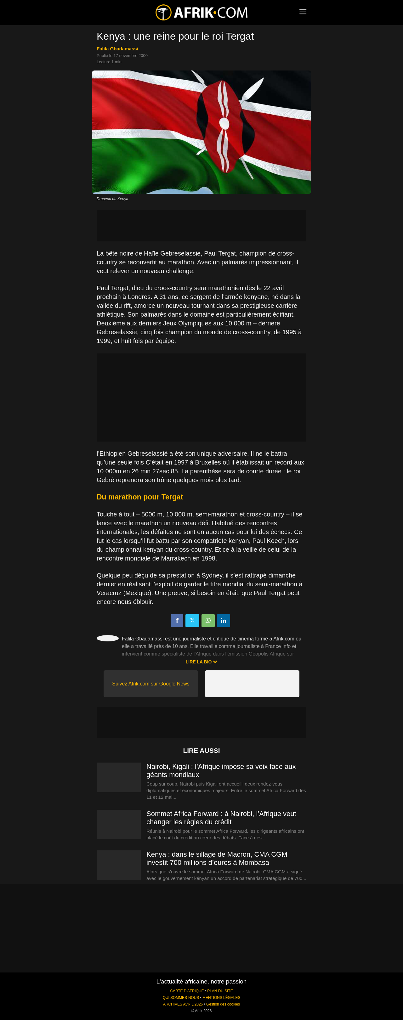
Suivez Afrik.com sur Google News (150, 683)
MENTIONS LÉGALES (221, 997)
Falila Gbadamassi (117, 48)
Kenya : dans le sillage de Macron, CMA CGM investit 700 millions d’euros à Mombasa (216, 858)
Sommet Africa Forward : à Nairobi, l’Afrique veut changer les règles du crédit (221, 818)
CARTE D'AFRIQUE (187, 991)
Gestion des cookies (223, 1004)
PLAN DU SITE (220, 991)
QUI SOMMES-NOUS (181, 997)
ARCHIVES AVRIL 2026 (183, 1004)
